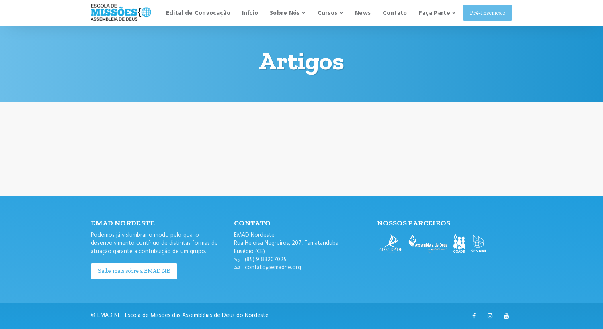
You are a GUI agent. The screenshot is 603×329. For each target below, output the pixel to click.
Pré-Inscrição (487, 12)
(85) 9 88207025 (266, 259)
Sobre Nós (285, 13)
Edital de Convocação (198, 13)
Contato (395, 13)
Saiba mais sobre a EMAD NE (134, 270)
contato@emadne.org (273, 267)
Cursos (328, 13)
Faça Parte (434, 13)
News (363, 13)
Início (250, 13)
